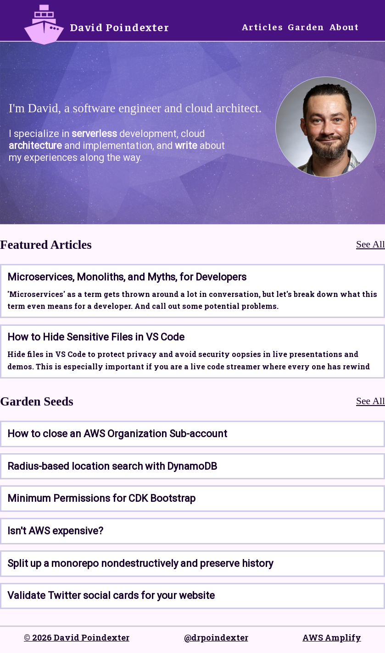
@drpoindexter (216, 637)
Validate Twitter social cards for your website (111, 595)
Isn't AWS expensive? (55, 531)
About (344, 26)
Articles (263, 26)
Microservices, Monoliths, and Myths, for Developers (126, 277)
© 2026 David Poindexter (76, 637)
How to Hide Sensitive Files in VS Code (95, 337)
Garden (306, 26)
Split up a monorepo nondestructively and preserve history (140, 563)
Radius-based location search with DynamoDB (112, 466)
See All (370, 244)
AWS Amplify (331, 637)
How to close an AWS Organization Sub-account (117, 433)
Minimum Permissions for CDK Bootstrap (101, 498)
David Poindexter (119, 26)
